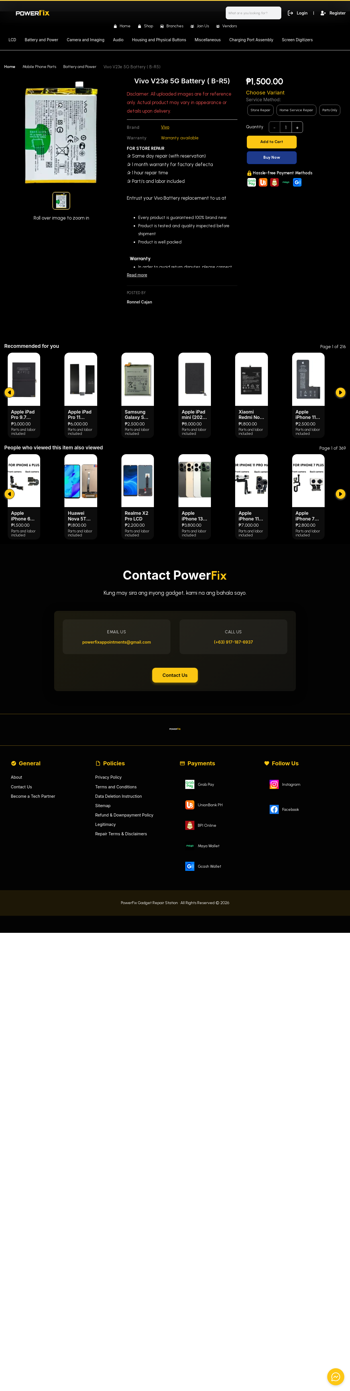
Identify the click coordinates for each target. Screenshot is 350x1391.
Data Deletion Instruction (120, 935)
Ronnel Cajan (140, 302)
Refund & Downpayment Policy (126, 955)
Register (332, 12)
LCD (12, 40)
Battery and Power (41, 40)
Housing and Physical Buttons (159, 40)
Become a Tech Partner (34, 935)
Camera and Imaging (85, 40)
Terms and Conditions (117, 925)
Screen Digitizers (297, 40)
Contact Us (175, 807)
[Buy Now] (296, 157)
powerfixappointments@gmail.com (119, 770)
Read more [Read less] (137, 275)
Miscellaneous (208, 40)
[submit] (10, 509)
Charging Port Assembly (251, 40)
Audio (118, 40)
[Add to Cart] (296, 142)
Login (295, 12)
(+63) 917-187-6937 (231, 770)
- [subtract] (274, 127)
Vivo (165, 127)
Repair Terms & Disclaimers (122, 974)
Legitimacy (106, 965)
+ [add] (297, 127)
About (17, 915)
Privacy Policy (109, 915)
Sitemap (103, 945)
